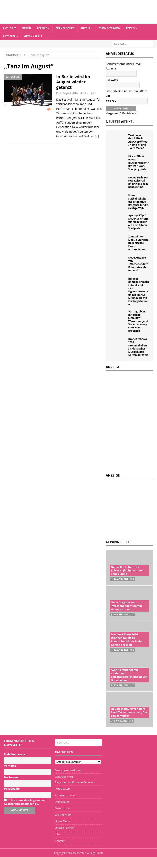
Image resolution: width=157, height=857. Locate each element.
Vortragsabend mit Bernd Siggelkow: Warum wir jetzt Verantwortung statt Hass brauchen (138, 321)
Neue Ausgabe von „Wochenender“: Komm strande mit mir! (138, 264)
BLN (86, 93)
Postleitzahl (12, 788)
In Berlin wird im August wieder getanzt (73, 82)
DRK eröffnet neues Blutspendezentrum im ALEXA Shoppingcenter (138, 163)
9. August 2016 (68, 93)
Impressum (62, 802)
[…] (97, 136)
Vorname (10, 765)
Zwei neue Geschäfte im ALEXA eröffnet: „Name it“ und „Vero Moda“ (137, 142)
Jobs (57, 834)
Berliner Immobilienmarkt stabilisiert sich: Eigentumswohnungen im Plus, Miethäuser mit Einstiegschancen (138, 291)
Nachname (11, 777)
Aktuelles (9, 28)
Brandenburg (64, 28)
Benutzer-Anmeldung (68, 770)
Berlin (26, 28)
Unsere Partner (64, 828)
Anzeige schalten (65, 795)
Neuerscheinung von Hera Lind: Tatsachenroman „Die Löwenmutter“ (129, 712)
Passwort (112, 80)
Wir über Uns (63, 815)
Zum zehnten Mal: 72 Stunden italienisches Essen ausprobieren (138, 243)
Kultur (85, 28)
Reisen (130, 28)
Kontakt (60, 841)
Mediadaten (62, 788)
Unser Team (62, 821)
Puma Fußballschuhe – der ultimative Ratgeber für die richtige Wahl (138, 202)
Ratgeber (9, 36)
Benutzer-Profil (64, 777)
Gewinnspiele (33, 36)
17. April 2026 (121, 579)
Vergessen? (113, 113)
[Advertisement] (131, 509)
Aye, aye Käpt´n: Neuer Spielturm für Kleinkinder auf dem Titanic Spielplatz (138, 222)
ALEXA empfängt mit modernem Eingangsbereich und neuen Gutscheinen (129, 675)
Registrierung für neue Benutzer (75, 782)
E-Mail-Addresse (14, 754)
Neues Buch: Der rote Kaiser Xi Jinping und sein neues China (138, 182)
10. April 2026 (121, 649)
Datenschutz (63, 808)
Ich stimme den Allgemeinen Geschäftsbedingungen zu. (25, 802)
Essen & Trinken (109, 28)
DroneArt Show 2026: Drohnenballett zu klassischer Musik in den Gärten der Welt (138, 347)
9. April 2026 (120, 720)
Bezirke (42, 28)
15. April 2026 (121, 614)
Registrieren (130, 113)
